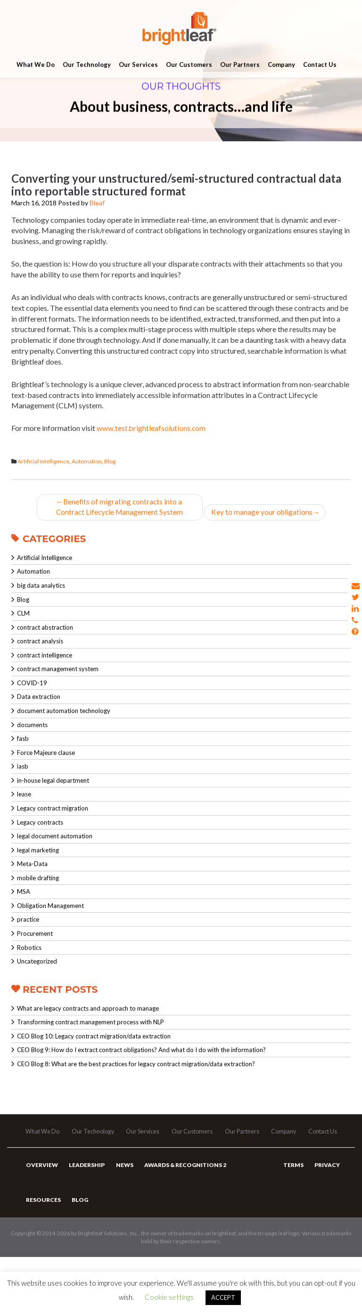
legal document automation (54, 837)
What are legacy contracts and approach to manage (88, 1009)
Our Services (138, 62)
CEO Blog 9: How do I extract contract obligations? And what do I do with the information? (141, 1050)
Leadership (85, 1212)
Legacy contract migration (52, 809)
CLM (23, 614)
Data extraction (38, 697)
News (122, 1212)
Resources (42, 1252)
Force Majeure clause (46, 753)
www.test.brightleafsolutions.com (151, 427)
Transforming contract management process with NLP (90, 1023)
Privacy (325, 1212)
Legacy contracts (40, 823)
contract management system (58, 669)
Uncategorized (37, 962)
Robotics (29, 948)
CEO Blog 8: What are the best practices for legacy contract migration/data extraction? (136, 1065)
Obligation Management (50, 906)
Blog (109, 461)
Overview (41, 1212)
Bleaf (97, 203)
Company (281, 62)
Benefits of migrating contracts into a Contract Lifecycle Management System (119, 507)
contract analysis (40, 642)
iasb (22, 767)
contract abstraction (45, 628)
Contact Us (320, 62)
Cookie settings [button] (169, 1297)
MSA (23, 892)
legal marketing (38, 851)
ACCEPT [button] (223, 1297)
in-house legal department (53, 781)
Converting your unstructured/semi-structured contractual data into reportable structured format (176, 184)
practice (28, 920)
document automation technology (63, 711)
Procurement (35, 934)
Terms (293, 1212)
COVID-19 (32, 684)
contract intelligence (44, 656)
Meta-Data (32, 864)
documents (32, 725)
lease (24, 795)
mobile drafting (38, 879)
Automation (87, 461)
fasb (23, 739)
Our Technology (87, 62)
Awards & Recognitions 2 (181, 1212)
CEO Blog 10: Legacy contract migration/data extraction (94, 1037)
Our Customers (189, 62)
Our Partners (240, 62)
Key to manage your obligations (265, 512)
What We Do (35, 62)
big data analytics (41, 586)
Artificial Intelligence (43, 461)
